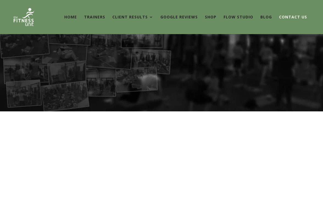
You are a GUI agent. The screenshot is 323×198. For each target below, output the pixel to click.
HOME (70, 17)
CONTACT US (293, 17)
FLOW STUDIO (238, 17)
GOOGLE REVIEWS (179, 17)
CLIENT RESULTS (130, 17)
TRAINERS (94, 17)
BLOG (266, 17)
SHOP (210, 17)
